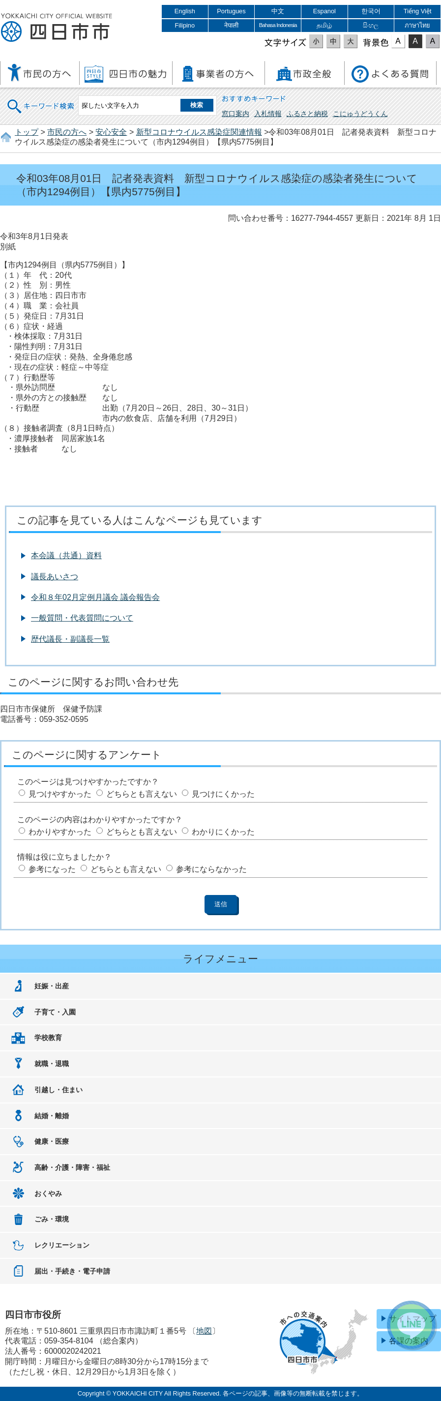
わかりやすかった (60, 832)
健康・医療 (51, 1141)
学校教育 (48, 1038)
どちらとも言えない (141, 794)
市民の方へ (67, 132)
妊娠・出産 (51, 986)
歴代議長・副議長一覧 (70, 639)
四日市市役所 (56, 28)
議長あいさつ (54, 576)
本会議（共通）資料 (66, 555)
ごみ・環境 (51, 1219)
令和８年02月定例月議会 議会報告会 (95, 597)
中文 (277, 11)
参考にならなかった (211, 869)
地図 (204, 1331)
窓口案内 (235, 114)
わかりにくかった (223, 832)
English (185, 11)
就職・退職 (51, 1064)
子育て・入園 (55, 1012)
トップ (26, 132)
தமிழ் (324, 25)
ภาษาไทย (417, 25)
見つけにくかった (223, 794)
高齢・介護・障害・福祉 (72, 1167)
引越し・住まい (58, 1090)
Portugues (231, 11)
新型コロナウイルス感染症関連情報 (199, 132)
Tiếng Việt (418, 11)
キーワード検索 (41, 100)
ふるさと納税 (307, 114)
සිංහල (371, 25)
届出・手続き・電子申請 (72, 1271)
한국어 (371, 11)
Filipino (185, 25)
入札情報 (268, 114)
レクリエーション (61, 1245)
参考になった (52, 869)
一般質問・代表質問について (82, 618)
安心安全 (111, 132)
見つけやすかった (60, 794)
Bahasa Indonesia (278, 25)
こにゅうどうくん (360, 114)
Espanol (324, 11)
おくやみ (48, 1193)
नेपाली (231, 25)
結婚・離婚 (51, 1116)
